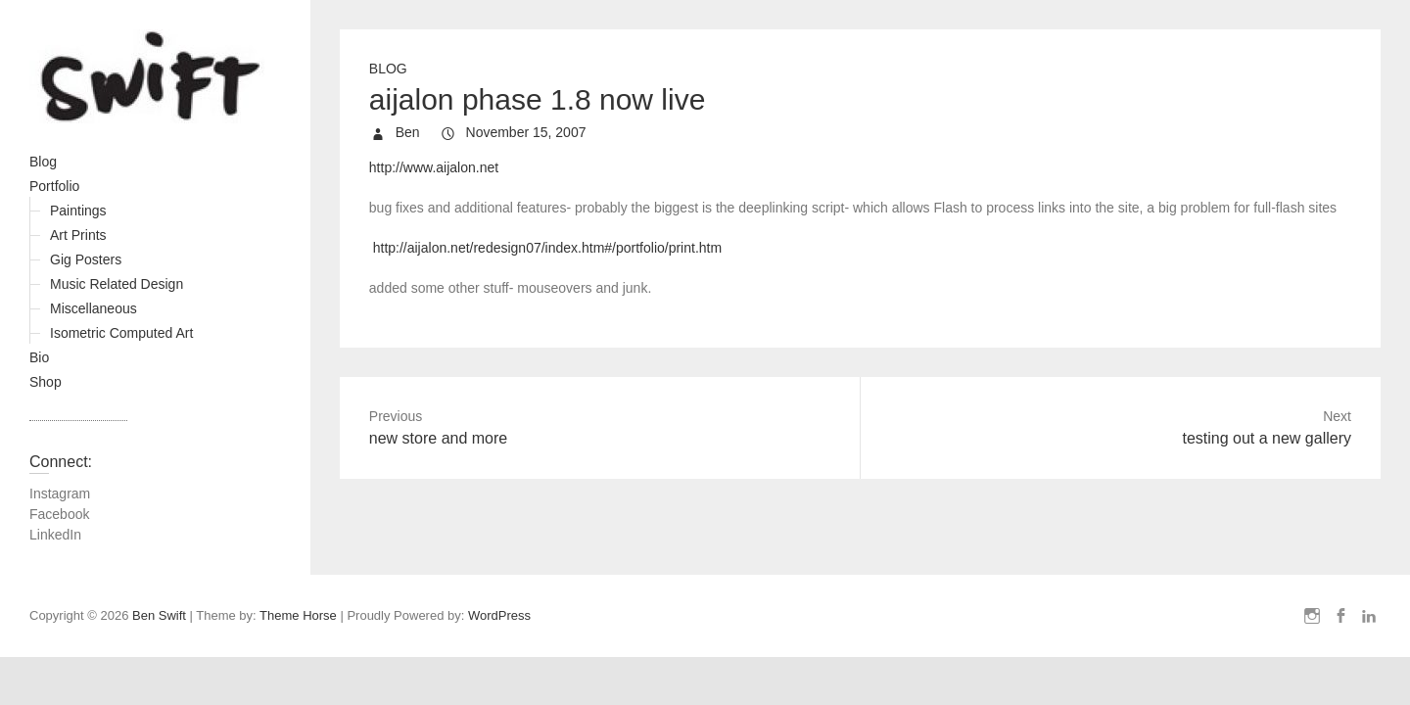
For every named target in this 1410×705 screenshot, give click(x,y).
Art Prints (78, 235)
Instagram (59, 493)
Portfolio (54, 186)
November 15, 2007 (524, 132)
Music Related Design (116, 284)
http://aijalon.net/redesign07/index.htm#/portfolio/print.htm (547, 248)
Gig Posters (85, 259)
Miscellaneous (93, 308)
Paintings (78, 210)
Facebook (59, 514)
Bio (39, 357)
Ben (406, 132)
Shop (45, 382)
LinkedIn (55, 534)
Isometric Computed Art (121, 333)
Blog (43, 161)
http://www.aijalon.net (433, 167)
